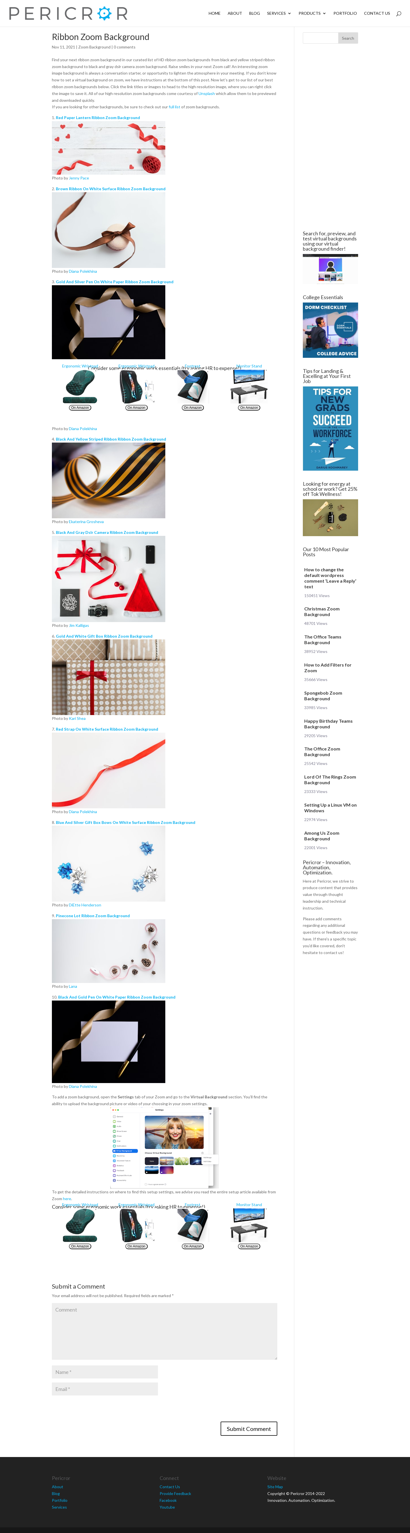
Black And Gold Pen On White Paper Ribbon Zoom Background (117, 997)
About (235, 13)
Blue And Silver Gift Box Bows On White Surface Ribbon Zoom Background (125, 822)
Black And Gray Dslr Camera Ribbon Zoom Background (107, 532)
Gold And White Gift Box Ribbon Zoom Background (104, 636)
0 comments (125, 47)
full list (174, 106)
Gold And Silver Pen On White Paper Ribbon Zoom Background (115, 281)
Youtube (167, 1507)
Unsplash (206, 93)
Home (215, 13)
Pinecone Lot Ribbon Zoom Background (93, 915)
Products (310, 13)
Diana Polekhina (83, 271)
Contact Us (377, 13)
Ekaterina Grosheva (86, 521)
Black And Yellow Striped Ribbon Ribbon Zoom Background (111, 439)
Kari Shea (77, 718)
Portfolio (345, 13)
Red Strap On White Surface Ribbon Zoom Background (107, 729)
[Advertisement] (330, 137)
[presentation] (95, 1410)
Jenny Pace (79, 177)
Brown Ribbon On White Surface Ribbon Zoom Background (111, 188)
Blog (254, 13)
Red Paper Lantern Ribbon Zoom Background (98, 117)
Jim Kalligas (79, 625)
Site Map (275, 1486)
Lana (73, 986)
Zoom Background (94, 47)
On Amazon (80, 408)
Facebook (168, 1500)
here (67, 1198)
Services (276, 13)
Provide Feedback (175, 1493)
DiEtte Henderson (85, 904)
